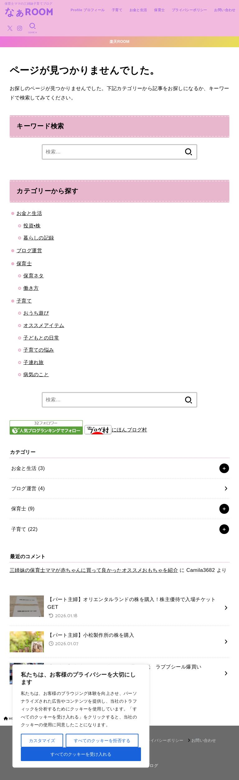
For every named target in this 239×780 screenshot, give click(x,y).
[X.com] (10, 28)
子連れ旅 (33, 362)
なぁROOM (29, 13)
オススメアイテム (43, 325)
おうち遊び (36, 313)
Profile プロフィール (88, 10)
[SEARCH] (32, 28)
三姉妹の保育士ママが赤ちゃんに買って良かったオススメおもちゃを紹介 (94, 570)
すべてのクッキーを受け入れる (80, 754)
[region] (80, 716)
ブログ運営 (29, 250)
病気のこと (36, 374)
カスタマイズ (42, 740)
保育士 (159, 10)
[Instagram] (19, 28)
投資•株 (31, 225)
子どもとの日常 (41, 337)
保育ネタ (33, 275)
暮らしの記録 (38, 237)
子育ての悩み (38, 350)
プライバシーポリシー (189, 10)
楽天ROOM (119, 41)
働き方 (31, 288)
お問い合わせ (224, 10)
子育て (117, 10)
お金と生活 (138, 10)
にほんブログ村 (115, 429)
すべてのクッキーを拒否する (102, 740)
